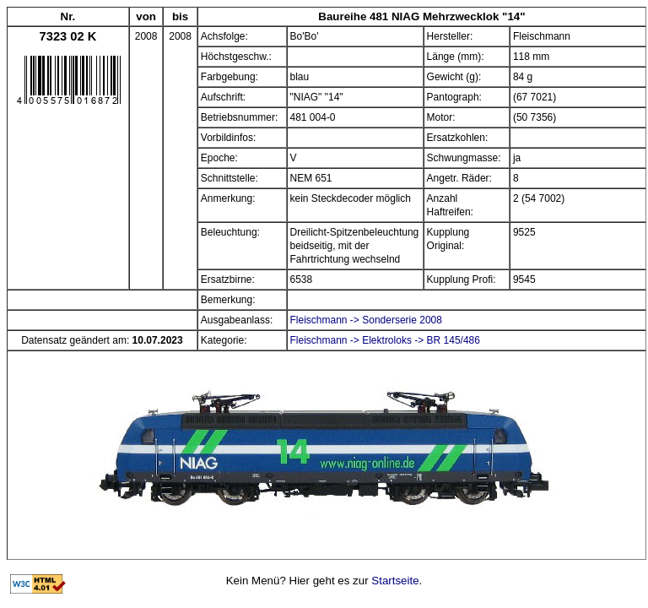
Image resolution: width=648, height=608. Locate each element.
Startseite (394, 580)
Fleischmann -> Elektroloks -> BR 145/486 (385, 340)
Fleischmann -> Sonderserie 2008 (366, 320)
